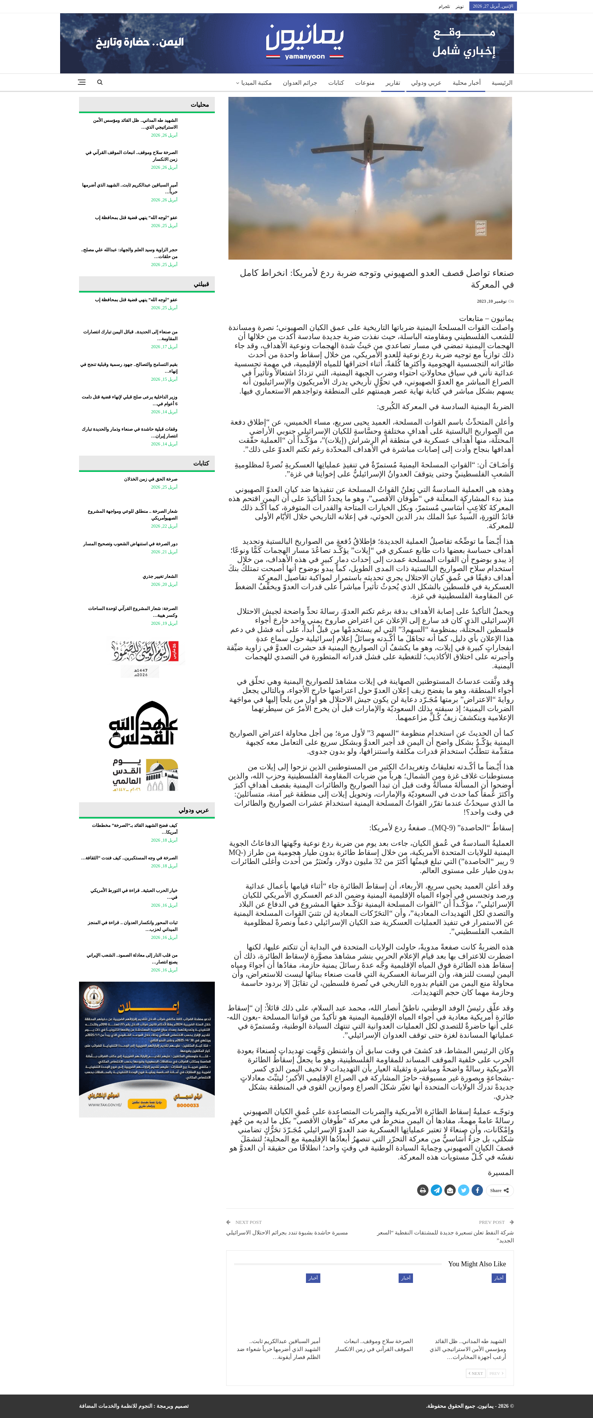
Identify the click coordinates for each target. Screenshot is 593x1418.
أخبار (498, 1278)
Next (476, 1373)
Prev (496, 1373)
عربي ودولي (426, 82)
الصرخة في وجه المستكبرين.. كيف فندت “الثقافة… (129, 858)
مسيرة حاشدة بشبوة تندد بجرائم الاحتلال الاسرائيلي (287, 1233)
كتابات (336, 82)
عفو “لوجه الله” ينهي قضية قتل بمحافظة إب (136, 217)
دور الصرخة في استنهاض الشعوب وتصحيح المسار (130, 543)
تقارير (393, 82)
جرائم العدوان (300, 82)
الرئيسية (502, 82)
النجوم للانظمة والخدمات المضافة (115, 1406)
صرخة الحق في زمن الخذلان (150, 479)
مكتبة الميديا (256, 82)
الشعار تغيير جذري (160, 576)
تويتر (460, 6)
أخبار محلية (467, 82)
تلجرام (444, 6)
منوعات (365, 82)
